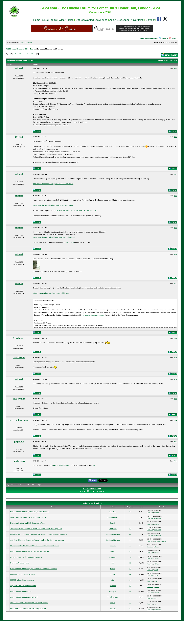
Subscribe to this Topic (92, 488)
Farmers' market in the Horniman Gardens (26, 557)
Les (155, 598)
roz (112, 563)
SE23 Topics (49, 20)
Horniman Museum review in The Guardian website (29, 551)
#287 (175, 283)
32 (130, 563)
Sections (20, 49)
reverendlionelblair (18, 420)
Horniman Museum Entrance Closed (23, 597)
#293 (175, 441)
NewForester (19, 461)
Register (29, 42)
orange (112, 574)
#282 (175, 137)
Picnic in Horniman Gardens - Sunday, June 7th (28, 608)
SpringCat (112, 591)
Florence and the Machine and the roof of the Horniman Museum (34, 546)
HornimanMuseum (113, 534)
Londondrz (18, 338)
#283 (175, 174)
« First (16, 54)
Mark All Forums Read (148, 38)
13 (32, 54)
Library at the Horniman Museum (22, 574)
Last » (41, 54)
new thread (70, 242)
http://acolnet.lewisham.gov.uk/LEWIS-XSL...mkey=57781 (75, 210)
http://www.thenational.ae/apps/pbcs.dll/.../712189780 (53, 184)
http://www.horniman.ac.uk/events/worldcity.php (51, 293)
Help (172, 38)
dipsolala (19, 137)
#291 (175, 399)
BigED (112, 551)
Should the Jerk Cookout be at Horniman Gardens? (29, 603)
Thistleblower (112, 597)
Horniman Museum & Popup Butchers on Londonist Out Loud (33, 568)
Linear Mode (173, 60)
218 (130, 557)
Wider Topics (66, 20)
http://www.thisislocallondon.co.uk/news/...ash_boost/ (53, 205)
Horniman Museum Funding (20, 591)
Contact (150, 20)
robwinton (157, 609)
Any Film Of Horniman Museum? (23, 586)
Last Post (150, 512)
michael (19, 68)
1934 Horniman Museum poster (22, 580)
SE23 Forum (11, 49)
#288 (175, 338)
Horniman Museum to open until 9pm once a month (29, 511)
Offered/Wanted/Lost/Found (91, 20)
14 (34, 54)
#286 (175, 254)
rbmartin (112, 511)
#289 (175, 357)
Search (163, 38)
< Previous (22, 54)
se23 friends (19, 357)
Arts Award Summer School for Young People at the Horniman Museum (37, 540)
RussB (112, 568)
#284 (175, 196)
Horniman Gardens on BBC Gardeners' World (27, 523)
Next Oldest (86, 491)
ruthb (113, 580)
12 (29, 54)
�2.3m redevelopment (61, 465)
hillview (156, 547)
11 (27, 54)
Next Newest (97, 491)
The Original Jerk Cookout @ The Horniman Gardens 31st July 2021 (36, 528)
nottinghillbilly (112, 517)
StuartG (112, 523)
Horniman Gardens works (19, 563)
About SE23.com (119, 20)
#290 (175, 379)
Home (36, 20)
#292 (175, 420)
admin (112, 603)
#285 (175, 228)
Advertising (137, 20)
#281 (175, 68)
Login (22, 42)
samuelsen (157, 518)
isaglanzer (112, 557)
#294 (175, 461)
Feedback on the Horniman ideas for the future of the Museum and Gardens (38, 534)
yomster (113, 586)
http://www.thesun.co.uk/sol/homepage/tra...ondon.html (54, 237)
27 (130, 591)
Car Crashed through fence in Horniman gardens (28, 517)
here (93, 465)
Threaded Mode (162, 60)
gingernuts (19, 441)
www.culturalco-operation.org (93, 315)
